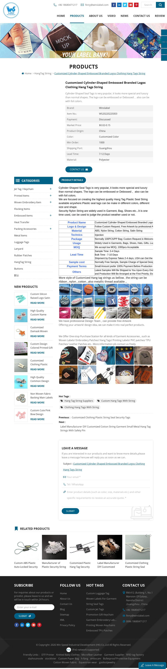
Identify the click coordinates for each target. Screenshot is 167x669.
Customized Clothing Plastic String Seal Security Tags (101, 418)
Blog (62, 610)
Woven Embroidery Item (27, 203)
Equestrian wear (75, 663)
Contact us (141, 16)
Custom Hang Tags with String (118, 401)
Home (61, 16)
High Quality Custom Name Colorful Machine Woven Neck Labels (41, 314)
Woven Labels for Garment (101, 599)
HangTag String (22, 263)
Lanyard (18, 250)
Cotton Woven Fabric (133, 659)
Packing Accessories (25, 230)
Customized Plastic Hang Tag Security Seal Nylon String (80, 566)
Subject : (104, 467)
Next (150, 529)
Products (77, 16)
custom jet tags (95, 610)
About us (95, 16)
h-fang (63, 659)
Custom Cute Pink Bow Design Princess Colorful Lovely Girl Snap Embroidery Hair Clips (40, 413)
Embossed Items (23, 217)
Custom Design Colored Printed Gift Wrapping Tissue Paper (41, 347)
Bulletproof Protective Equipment (100, 659)
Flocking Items (22, 210)
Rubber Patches (23, 256)
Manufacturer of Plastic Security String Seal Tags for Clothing (54, 566)
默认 (16, 276)
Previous (146, 529)
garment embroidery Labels (101, 621)
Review (160, 16)
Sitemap (64, 615)
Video (111, 16)
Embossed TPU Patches (99, 631)
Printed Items (21, 197)
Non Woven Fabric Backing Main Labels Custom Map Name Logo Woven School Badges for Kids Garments (41, 397)
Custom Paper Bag (47, 659)
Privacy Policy (67, 626)
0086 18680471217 (136, 622)
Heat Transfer (21, 223)
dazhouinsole (144, 655)
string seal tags (95, 605)
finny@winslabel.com (95, 6)
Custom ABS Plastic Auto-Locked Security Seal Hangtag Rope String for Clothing (26, 566)
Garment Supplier (106, 655)
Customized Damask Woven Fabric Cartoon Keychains (39, 330)
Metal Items (20, 237)
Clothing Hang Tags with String (82, 408)
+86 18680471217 (66, 6)
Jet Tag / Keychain (24, 190)
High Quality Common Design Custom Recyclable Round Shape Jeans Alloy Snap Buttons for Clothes (41, 380)
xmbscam (74, 659)
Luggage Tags (21, 243)
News (124, 16)
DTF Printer (39, 655)
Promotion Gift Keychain (100, 615)
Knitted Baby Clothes (59, 655)
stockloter (29, 659)
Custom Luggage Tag (97, 594)
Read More (37, 304)
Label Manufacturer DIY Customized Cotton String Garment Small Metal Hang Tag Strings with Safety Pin (105, 429)
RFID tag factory (126, 655)
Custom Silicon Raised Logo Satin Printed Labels (40, 297)
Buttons (18, 270)
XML (62, 621)
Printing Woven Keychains (100, 626)
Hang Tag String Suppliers (79, 401)
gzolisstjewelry (94, 663)
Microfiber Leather (83, 655)
